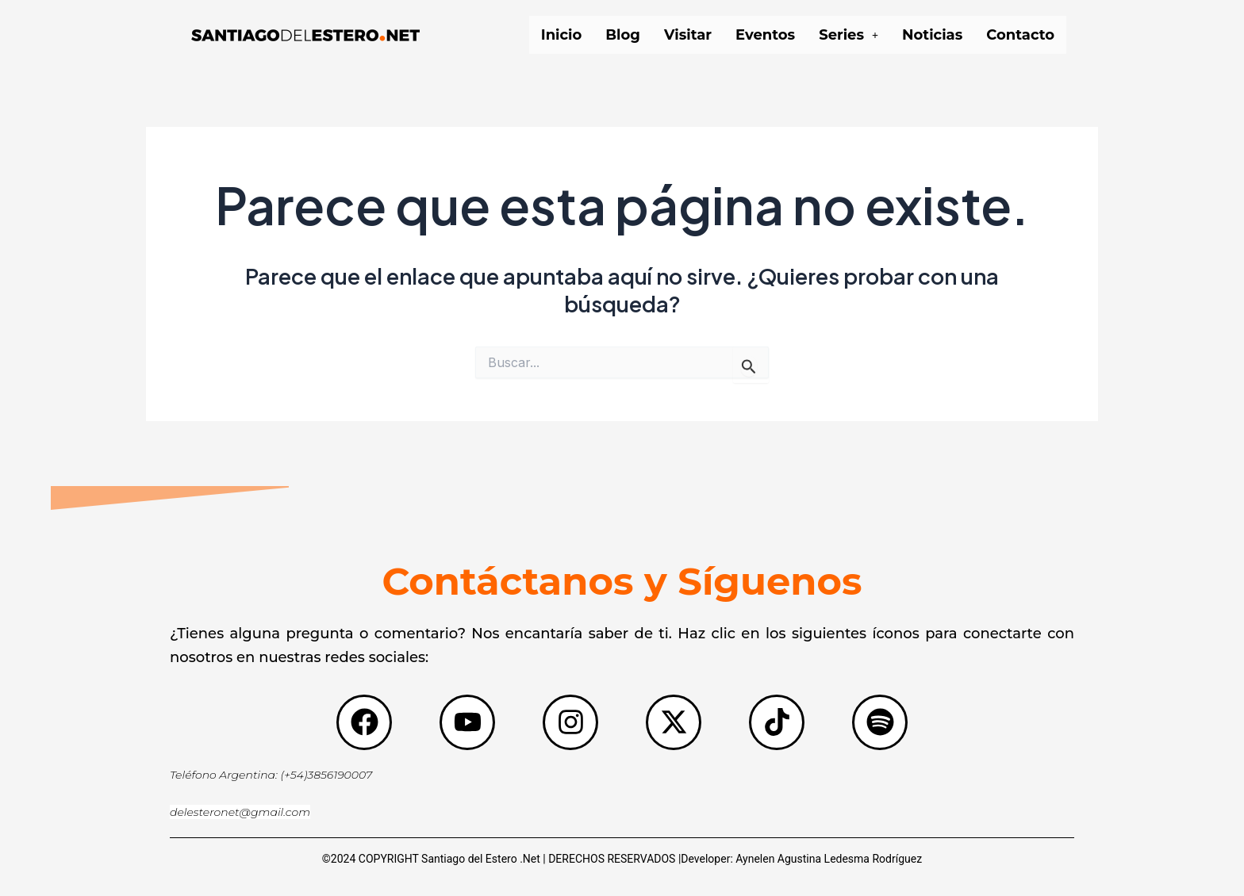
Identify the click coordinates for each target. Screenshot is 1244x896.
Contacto (1020, 35)
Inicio (561, 35)
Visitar (688, 35)
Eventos (765, 35)
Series (848, 35)
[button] (848, 35)
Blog (622, 35)
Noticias (932, 35)
